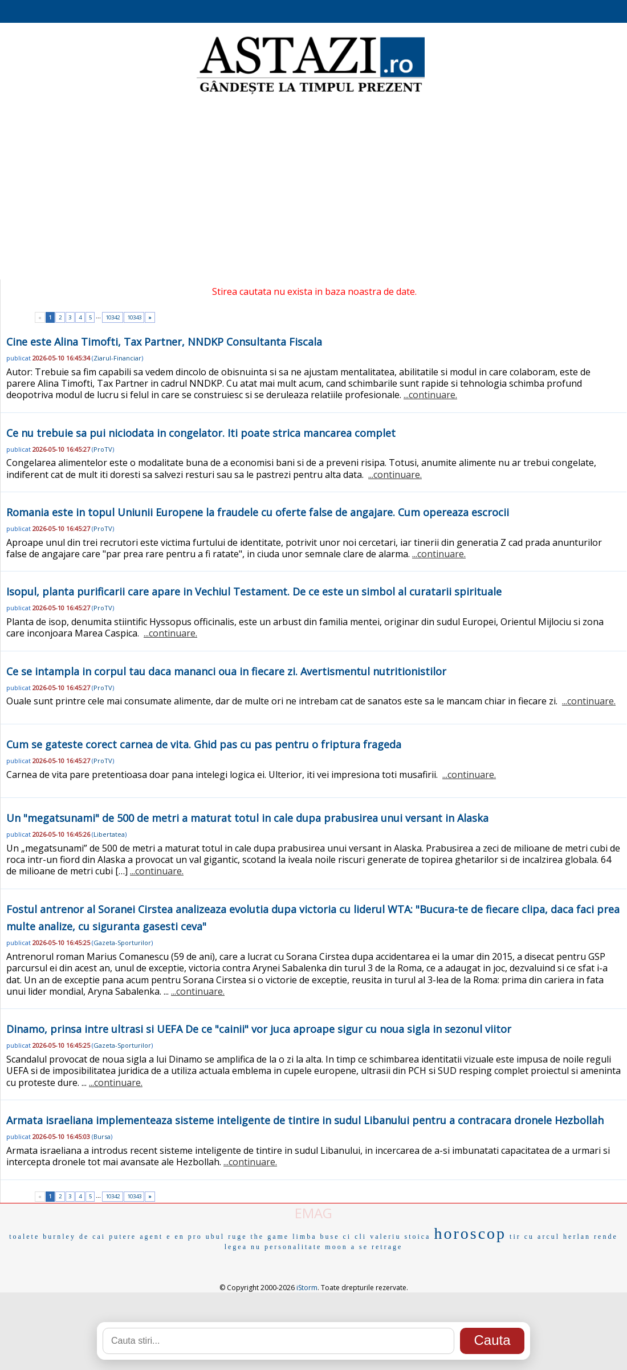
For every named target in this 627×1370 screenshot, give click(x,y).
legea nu (243, 1247)
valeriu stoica (400, 1237)
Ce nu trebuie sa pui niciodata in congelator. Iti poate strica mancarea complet (201, 433)
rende (606, 1237)
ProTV (102, 449)
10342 (112, 317)
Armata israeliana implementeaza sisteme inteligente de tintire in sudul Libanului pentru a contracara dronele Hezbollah (305, 1120)
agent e (155, 1237)
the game (270, 1237)
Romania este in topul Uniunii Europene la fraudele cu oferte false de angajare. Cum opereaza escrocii (257, 512)
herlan (577, 1237)
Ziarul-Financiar (117, 358)
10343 (134, 317)
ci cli (355, 1237)
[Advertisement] (313, 188)
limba (304, 1237)
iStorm (306, 1287)
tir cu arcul (535, 1237)
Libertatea (109, 834)
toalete (24, 1237)
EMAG (313, 1212)
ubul (215, 1237)
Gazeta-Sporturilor (122, 942)
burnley (59, 1237)
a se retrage (377, 1247)
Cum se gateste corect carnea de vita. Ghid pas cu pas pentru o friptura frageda (203, 744)
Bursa (102, 1136)
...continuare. (430, 394)
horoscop (470, 1233)
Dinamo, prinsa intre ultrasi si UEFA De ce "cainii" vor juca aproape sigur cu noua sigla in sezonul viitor (258, 1029)
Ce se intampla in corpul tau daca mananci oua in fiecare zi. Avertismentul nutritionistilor (226, 671)
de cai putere (107, 1237)
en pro (188, 1237)
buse (329, 1237)
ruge (237, 1237)
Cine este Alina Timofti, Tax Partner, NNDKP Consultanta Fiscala (164, 341)
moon (336, 1247)
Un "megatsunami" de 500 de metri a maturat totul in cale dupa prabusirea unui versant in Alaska (247, 818)
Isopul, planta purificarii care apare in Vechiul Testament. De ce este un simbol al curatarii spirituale (254, 591)
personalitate (292, 1247)
